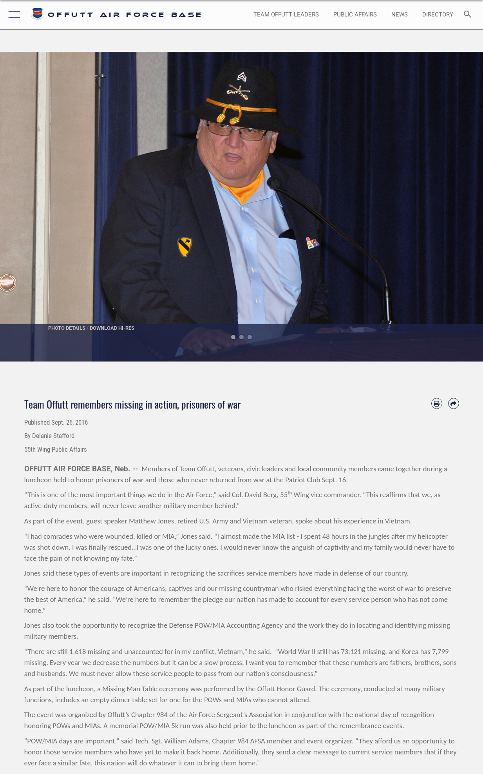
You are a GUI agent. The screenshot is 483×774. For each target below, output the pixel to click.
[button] (12, 14)
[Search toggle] (469, 15)
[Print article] (436, 403)
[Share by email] (453, 403)
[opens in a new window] (438, 15)
